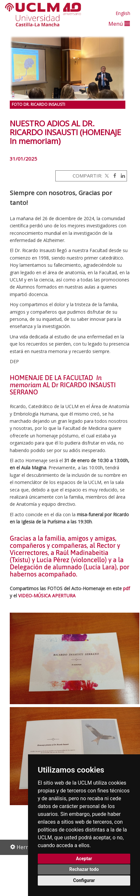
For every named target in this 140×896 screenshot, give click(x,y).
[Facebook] (113, 175)
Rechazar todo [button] (84, 869)
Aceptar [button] (84, 858)
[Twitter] (106, 175)
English (123, 13)
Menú (119, 23)
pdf (126, 588)
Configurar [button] (84, 880)
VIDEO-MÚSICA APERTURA (47, 595)
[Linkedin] (121, 175)
